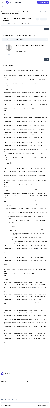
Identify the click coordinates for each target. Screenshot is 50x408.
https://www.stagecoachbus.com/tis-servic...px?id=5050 (29, 47)
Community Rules (30, 384)
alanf (36, 248)
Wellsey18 (38, 301)
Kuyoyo (37, 149)
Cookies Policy (30, 389)
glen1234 (37, 121)
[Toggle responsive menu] (2, 2)
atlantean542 (38, 315)
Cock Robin (37, 113)
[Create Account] (43, 2)
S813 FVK (38, 269)
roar (40, 216)
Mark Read (4, 389)
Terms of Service (30, 387)
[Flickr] (13, 399)
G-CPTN (36, 250)
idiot (36, 132)
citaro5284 (41, 161)
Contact (3, 386)
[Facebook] (2, 399)
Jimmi (36, 338)
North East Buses (10, 374)
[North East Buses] (7, 2)
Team (3, 387)
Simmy (38, 195)
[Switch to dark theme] (2, 6)
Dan (5, 23)
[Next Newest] (45, 19)
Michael (9, 39)
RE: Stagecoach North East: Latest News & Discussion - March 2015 (18, 73)
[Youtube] (16, 399)
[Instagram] (9, 399)
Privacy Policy (30, 386)
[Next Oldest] (41, 19)
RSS (3, 391)
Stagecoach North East (14, 23)
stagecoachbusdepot (39, 184)
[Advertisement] (24, 357)
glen (36, 294)
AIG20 (37, 92)
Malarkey (37, 100)
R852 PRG (38, 322)
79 (22, 23)
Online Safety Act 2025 (31, 391)
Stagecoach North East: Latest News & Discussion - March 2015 (17, 70)
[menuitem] (34, 2)
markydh (37, 96)
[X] (5, 399)
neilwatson (37, 290)
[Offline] (6, 45)
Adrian (37, 108)
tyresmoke (40, 88)
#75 (46, 39)
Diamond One (37, 262)
